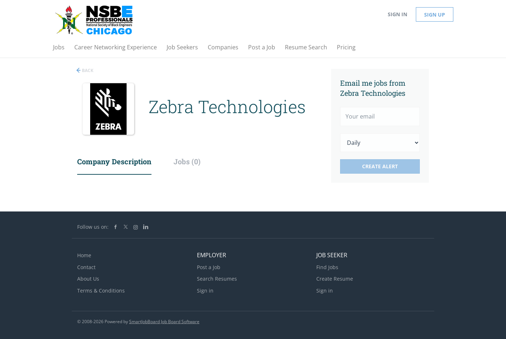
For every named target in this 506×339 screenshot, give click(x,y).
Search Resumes (217, 278)
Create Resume (334, 278)
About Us (88, 278)
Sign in (397, 14)
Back (87, 70)
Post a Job (208, 267)
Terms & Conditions (101, 290)
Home (84, 255)
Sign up (434, 14)
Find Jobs (327, 267)
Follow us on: (93, 226)
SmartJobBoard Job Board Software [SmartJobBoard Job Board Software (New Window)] (164, 321)
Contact (86, 267)
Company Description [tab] (114, 161)
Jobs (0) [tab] (187, 161)
